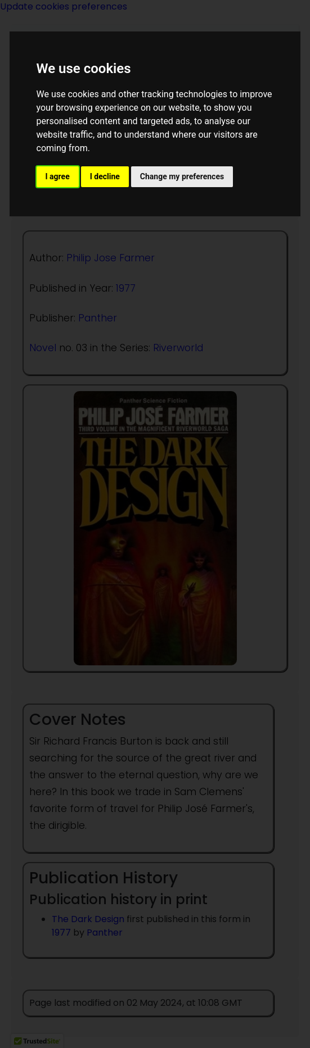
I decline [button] (105, 176)
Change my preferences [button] (182, 176)
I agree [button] (58, 176)
